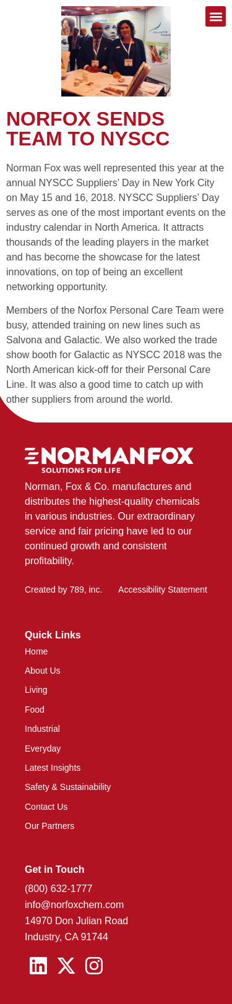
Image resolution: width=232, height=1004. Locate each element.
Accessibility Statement (162, 589)
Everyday (43, 748)
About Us (43, 671)
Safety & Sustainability (68, 787)
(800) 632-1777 (58, 888)
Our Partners (49, 826)
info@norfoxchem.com (74, 904)
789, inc (84, 589)
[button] (215, 16)
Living (36, 690)
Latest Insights (52, 768)
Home (36, 651)
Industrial (42, 729)
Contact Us (46, 807)
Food (35, 709)
